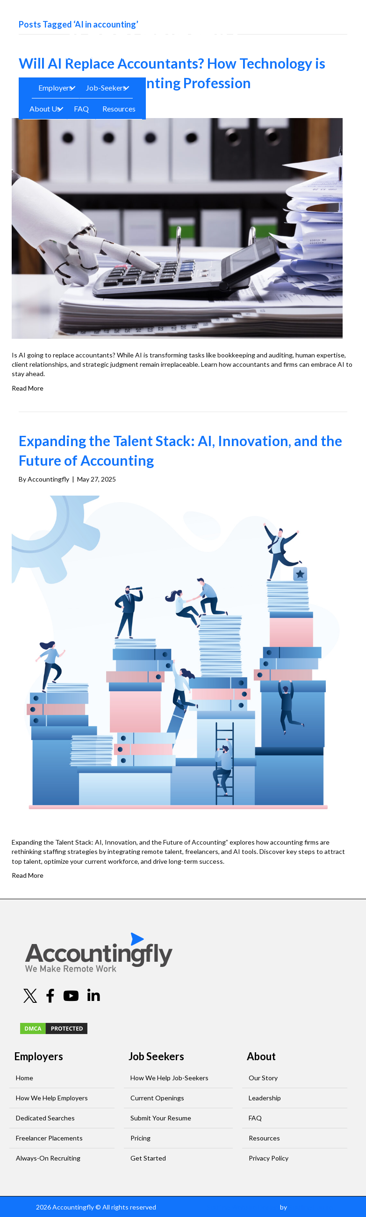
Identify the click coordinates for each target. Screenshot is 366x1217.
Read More (27, 388)
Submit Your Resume (160, 1118)
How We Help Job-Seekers (169, 1078)
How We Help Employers (52, 1098)
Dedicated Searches (45, 1118)
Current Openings (157, 1098)
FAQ (81, 108)
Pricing (140, 1138)
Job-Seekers (106, 87)
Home (24, 1078)
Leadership (265, 1098)
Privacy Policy (268, 1158)
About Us (44, 108)
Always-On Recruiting (48, 1158)
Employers (55, 87)
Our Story (263, 1078)
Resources (119, 108)
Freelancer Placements (49, 1138)
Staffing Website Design (243, 1207)
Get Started (148, 1158)
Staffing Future (310, 1207)
